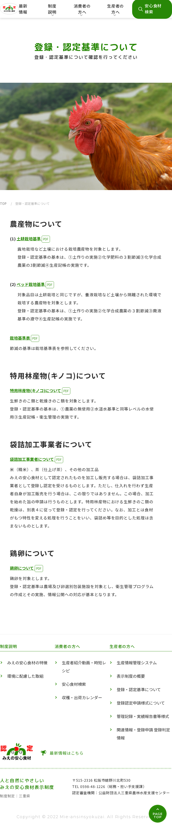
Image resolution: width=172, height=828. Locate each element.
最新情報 (23, 9)
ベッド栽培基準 (31, 284)
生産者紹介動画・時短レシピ (84, 666)
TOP (3, 203)
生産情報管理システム (137, 662)
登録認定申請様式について (141, 703)
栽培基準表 (20, 338)
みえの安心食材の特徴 (27, 662)
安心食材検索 (74, 684)
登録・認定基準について (139, 689)
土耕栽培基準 (29, 238)
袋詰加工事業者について (32, 459)
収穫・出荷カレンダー (82, 697)
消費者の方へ (82, 10)
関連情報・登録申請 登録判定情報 (143, 734)
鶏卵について (22, 568)
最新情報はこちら (67, 753)
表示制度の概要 (131, 676)
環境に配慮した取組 (25, 676)
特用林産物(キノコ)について (36, 390)
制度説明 (52, 10)
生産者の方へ (115, 10)
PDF (46, 239)
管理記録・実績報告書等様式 (143, 716)
